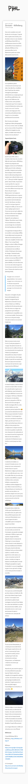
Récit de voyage (9, 27)
